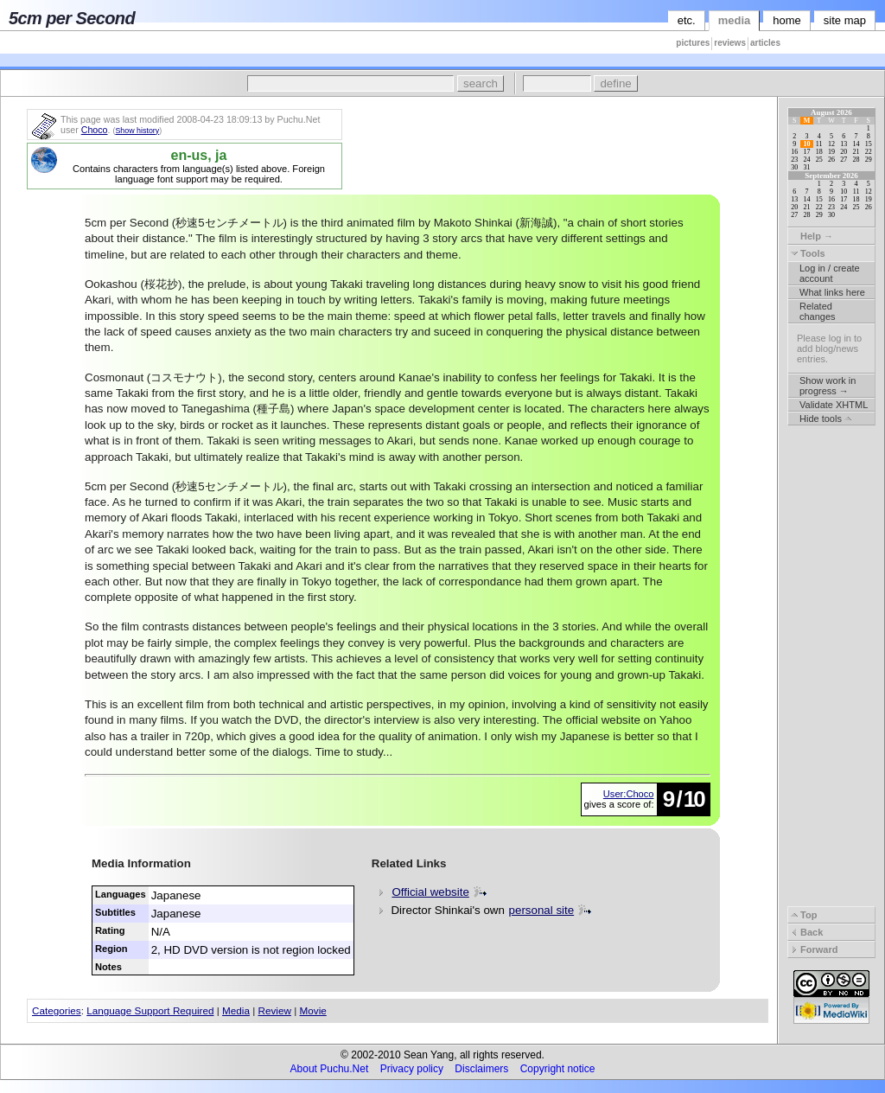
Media (236, 1010)
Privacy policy (411, 1069)
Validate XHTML (833, 404)
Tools (808, 253)
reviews (730, 43)
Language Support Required (149, 1010)
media (734, 20)
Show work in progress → (827, 385)
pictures (693, 43)
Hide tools (825, 418)
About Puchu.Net (329, 1069)
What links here (832, 292)
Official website (430, 891)
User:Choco (628, 794)
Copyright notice (557, 1069)
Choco (94, 130)
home (787, 20)
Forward (814, 949)
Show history (137, 130)
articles (765, 43)
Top (804, 915)
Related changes (817, 311)
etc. (687, 20)
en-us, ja (199, 155)
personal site (542, 910)
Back (807, 932)
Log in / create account (829, 273)
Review (274, 1010)
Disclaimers (481, 1069)
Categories (56, 1010)
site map (845, 20)
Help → (812, 236)
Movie (313, 1010)
